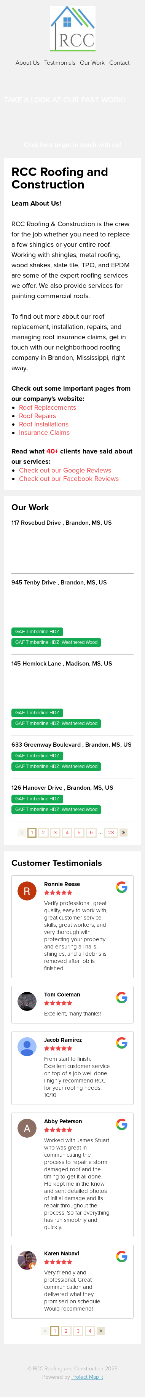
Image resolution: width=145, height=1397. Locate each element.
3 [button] (55, 833)
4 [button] (67, 833)
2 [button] (43, 833)
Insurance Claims (44, 432)
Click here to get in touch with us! (72, 145)
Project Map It (87, 1377)
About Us (28, 63)
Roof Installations (44, 424)
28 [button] (111, 833)
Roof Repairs (37, 416)
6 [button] (91, 833)
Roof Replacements (47, 407)
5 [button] (79, 833)
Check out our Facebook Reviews (69, 478)
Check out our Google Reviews (65, 470)
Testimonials (59, 63)
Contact (119, 63)
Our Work (92, 63)
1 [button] (32, 833)
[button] (22, 833)
